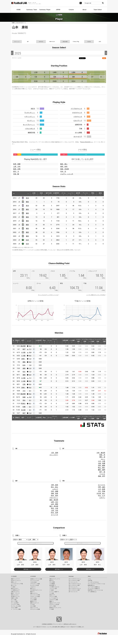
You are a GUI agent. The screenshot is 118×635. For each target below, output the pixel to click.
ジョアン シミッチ (66, 174)
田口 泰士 (54, 487)
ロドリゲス (101, 485)
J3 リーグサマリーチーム (75, 588)
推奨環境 (50, 624)
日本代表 (90, 580)
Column (71, 9)
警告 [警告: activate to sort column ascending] (92, 193)
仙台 (24, 371)
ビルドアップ (78, 120)
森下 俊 (102, 472)
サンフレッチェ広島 (16, 606)
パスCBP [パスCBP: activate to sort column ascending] (72, 341)
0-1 (30, 403)
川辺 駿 (16, 174)
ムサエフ (55, 489)
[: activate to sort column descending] (14, 193)
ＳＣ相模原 (52, 583)
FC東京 (23, 403)
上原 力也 (16, 166)
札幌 (24, 407)
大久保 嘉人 (101, 493)
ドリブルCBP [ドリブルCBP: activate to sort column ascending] (85, 341)
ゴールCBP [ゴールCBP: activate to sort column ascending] (104, 341)
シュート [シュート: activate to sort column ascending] (71, 193)
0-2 (30, 355)
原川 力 (16, 171)
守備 (80, 128)
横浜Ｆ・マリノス (15, 593)
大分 (24, 391)
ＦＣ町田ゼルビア (15, 590)
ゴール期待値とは (92, 591)
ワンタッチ (29, 112)
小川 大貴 (101, 461)
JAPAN (58, 9)
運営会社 (66, 624)
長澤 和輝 (16, 164)
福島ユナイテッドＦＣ (54, 579)
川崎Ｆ (23, 359)
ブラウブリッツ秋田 (35, 583)
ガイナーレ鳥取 (53, 596)
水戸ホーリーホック (16, 580)
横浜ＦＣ (32, 591)
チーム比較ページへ (35, 543)
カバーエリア (78, 136)
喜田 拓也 (63, 166)
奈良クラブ (52, 595)
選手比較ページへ (82, 543)
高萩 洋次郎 (64, 169)
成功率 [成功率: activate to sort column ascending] (78, 193)
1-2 (30, 371)
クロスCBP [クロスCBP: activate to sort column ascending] (78, 341)
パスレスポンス (30, 128)
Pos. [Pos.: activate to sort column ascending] (44, 341)
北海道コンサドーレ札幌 (36, 579)
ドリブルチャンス (76, 108)
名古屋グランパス (15, 596)
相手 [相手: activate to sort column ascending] (23, 341)
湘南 (24, 375)
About (84, 9)
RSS (104, 58)
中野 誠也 (101, 487)
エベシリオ (54, 515)
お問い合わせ (72, 624)
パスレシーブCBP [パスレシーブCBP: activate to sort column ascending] (91, 341)
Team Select (98, 9)
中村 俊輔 (54, 491)
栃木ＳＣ (51, 580)
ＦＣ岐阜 (51, 590)
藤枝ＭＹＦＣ (33, 601)
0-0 (30, 352)
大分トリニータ (34, 607)
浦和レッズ (13, 582)
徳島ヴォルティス (34, 602)
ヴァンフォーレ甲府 (35, 595)
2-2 (30, 397)
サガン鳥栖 (33, 606)
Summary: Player (44, 9)
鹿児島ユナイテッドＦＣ (55, 607)
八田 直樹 (54, 453)
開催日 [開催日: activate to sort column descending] (17, 341)
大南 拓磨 (101, 463)
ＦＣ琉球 (51, 609)
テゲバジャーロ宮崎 (35, 609)
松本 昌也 (54, 495)
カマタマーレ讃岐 (53, 599)
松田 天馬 (16, 169)
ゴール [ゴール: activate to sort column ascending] (63, 193)
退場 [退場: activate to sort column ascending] (100, 193)
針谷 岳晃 (54, 512)
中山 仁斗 (101, 495)
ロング (31, 120)
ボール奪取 (78, 132)
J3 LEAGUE (52, 576)
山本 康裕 (54, 504)
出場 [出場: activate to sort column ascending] (33, 193)
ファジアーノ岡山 (15, 604)
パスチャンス (78, 116)
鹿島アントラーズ (15, 579)
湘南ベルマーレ (34, 593)
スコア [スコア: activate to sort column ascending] (29, 341)
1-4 (30, 413)
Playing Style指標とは (86, 142)
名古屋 (23, 410)
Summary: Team (31, 9)
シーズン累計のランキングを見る (95, 295)
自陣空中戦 (78, 124)
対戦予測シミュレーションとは (95, 590)
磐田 (27, 202)
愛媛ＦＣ (51, 601)
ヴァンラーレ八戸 (34, 580)
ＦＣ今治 (32, 604)
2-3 (30, 375)
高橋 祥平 (101, 476)
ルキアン (102, 498)
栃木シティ (33, 588)
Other (89, 576)
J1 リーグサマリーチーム (75, 579)
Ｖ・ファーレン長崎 (16, 609)
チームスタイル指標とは (94, 588)
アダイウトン (54, 498)
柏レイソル (13, 585)
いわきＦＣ (33, 587)
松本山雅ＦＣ (52, 585)
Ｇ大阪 (23, 352)
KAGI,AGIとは (91, 585)
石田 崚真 (101, 465)
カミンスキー (54, 455)
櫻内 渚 (102, 457)
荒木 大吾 (54, 508)
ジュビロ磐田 (33, 599)
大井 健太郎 (101, 453)
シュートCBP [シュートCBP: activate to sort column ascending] (98, 341)
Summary (71, 576)
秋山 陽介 (101, 467)
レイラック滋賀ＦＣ (54, 591)
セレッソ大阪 (14, 601)
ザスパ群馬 (52, 582)
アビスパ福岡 (14, 607)
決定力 (33, 108)
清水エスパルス (14, 595)
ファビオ (102, 474)
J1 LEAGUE (14, 576)
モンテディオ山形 (34, 585)
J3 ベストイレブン (73, 591)
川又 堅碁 (101, 491)
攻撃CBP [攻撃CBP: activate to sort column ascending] (65, 341)
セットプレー (29, 124)
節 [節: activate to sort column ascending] (13, 341)
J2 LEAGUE (33, 576)
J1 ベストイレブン (73, 582)
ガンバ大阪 (13, 599)
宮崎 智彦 (54, 493)
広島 (24, 384)
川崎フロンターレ (15, 591)
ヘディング (29, 116)
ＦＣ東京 (13, 587)
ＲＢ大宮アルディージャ (36, 590)
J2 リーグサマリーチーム (75, 583)
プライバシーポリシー (58, 624)
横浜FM (23, 346)
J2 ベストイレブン (73, 587)
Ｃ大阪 (23, 355)
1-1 (30, 349)
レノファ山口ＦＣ (53, 598)
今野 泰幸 (54, 485)
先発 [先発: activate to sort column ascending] (41, 193)
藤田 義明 (101, 470)
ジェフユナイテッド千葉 (17, 583)
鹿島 (24, 362)
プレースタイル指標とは (94, 587)
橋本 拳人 (63, 164)
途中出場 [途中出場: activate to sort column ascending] (48, 193)
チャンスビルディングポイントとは (48, 295)
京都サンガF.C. (14, 598)
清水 (24, 400)
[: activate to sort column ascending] (17, 193)
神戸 (24, 349)
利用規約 (45, 624)
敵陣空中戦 (31, 132)
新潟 (27, 198)
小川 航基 (101, 489)
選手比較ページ (28, 569)
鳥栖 (24, 397)
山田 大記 (54, 502)
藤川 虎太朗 (54, 506)
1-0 (30, 365)
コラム (89, 579)
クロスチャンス (77, 112)
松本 (27, 240)
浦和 (24, 368)
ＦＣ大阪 (51, 593)
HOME (19, 9)
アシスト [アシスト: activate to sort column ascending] (85, 193)
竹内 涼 (63, 171)
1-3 (30, 359)
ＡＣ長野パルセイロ (54, 587)
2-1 (30, 391)
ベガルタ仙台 (33, 582)
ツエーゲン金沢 (53, 588)
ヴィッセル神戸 (14, 602)
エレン (103, 459)
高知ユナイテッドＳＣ (54, 602)
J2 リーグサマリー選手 (74, 585)
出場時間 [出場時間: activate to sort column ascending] (56, 193)
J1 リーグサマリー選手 (74, 580)
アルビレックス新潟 (35, 596)
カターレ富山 (33, 598)
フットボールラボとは (93, 582)
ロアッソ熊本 (52, 606)
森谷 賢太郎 (54, 500)
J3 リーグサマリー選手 (74, 590)
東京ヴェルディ (14, 588)
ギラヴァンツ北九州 (54, 604)
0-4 (30, 346)
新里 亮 (102, 455)
